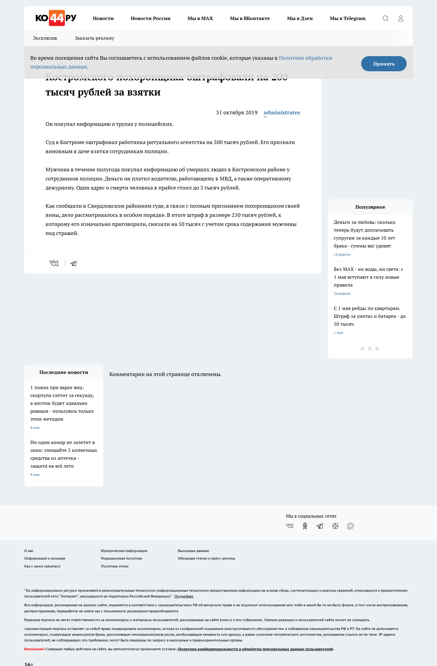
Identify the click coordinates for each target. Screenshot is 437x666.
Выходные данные (193, 535)
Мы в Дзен (300, 18)
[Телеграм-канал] (320, 510)
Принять (384, 64)
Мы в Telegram (348, 18)
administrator (282, 112)
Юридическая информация (124, 535)
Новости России (151, 18)
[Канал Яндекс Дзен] (335, 510)
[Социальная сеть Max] (350, 510)
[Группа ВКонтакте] (289, 510)
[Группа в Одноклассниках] (305, 510)
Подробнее (183, 580)
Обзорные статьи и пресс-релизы (206, 542)
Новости (103, 18)
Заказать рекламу (94, 38)
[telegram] (75, 263)
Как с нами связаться (42, 550)
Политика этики (114, 550)
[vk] (54, 263)
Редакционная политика (121, 542)
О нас (29, 535)
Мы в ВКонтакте (250, 18)
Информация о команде (44, 542)
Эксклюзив (45, 38)
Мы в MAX (200, 18)
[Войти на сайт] (401, 18)
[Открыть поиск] (385, 18)
